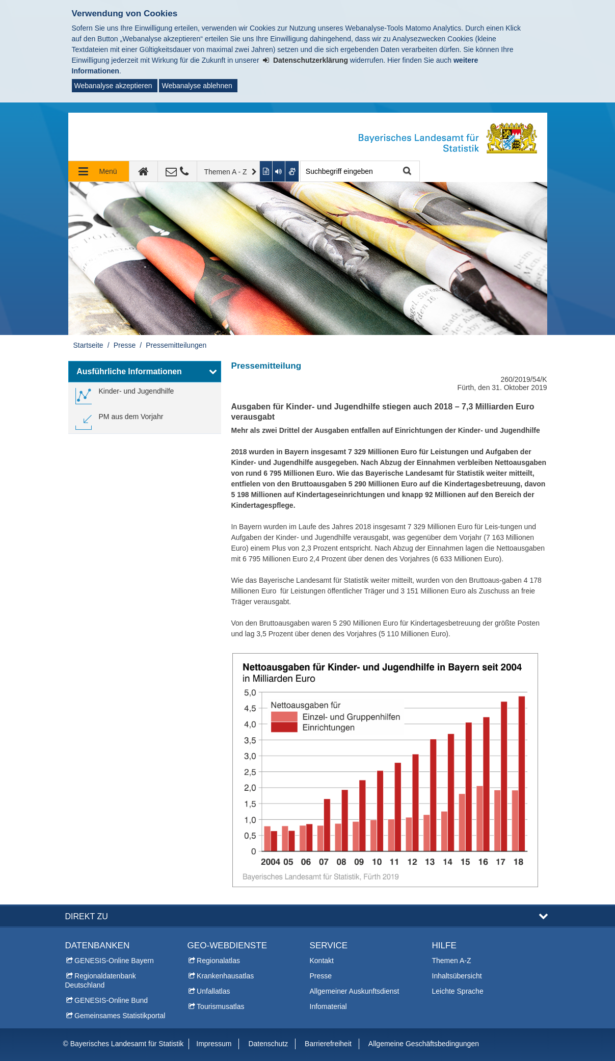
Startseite (88, 345)
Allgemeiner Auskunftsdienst (354, 991)
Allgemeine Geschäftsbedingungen (423, 1044)
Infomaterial (328, 1006)
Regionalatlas (218, 960)
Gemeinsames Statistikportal (119, 1016)
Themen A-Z (451, 960)
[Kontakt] (177, 171)
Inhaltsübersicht (457, 976)
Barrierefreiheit (328, 1044)
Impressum (213, 1044)
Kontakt (322, 960)
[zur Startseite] (143, 171)
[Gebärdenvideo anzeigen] (292, 171)
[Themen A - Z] (228, 171)
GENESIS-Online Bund (111, 1000)
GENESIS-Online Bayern (114, 960)
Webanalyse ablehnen (197, 86)
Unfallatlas (213, 991)
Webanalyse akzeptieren (113, 86)
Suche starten (406, 171)
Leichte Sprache (458, 991)
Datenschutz (268, 1044)
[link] (124, 395)
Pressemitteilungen (176, 345)
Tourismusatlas (220, 1006)
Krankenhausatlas (225, 976)
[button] (145, 371)
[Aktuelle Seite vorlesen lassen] (279, 171)
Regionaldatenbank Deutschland (100, 980)
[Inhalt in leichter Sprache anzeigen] (266, 171)
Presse (125, 345)
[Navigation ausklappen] (98, 171)
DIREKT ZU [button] (86, 916)
